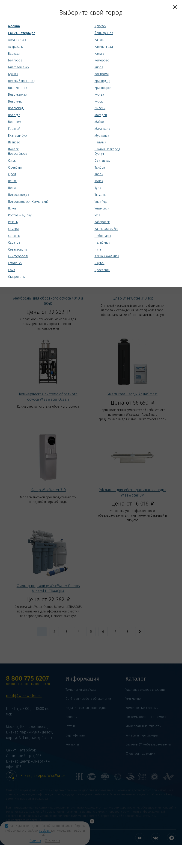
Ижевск (13, 149)
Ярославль (102, 270)
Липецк (100, 108)
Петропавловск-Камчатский (28, 202)
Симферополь (18, 256)
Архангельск (17, 40)
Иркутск (100, 26)
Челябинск (102, 243)
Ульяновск (102, 208)
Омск (12, 161)
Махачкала (102, 129)
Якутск (99, 263)
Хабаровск (102, 222)
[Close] (175, 7)
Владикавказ (17, 95)
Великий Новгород (21, 81)
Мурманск (102, 136)
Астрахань (15, 47)
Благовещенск (18, 67)
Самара (13, 229)
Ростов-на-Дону (20, 215)
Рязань (13, 222)
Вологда (14, 115)
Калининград (104, 47)
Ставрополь (16, 277)
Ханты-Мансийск (106, 229)
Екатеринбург (18, 136)
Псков (12, 208)
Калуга (99, 54)
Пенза (12, 181)
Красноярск (103, 88)
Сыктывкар (102, 161)
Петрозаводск (18, 195)
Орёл (12, 174)
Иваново (14, 142)
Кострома (102, 74)
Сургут (99, 154)
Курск (99, 101)
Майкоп (100, 122)
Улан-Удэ (101, 202)
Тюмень (100, 195)
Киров (99, 67)
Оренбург (15, 168)
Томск (99, 181)
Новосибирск (17, 154)
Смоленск (15, 263)
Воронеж (14, 122)
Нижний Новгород (107, 149)
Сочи (11, 270)
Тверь (99, 174)
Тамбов (100, 168)
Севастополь (17, 249)
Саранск (14, 236)
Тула (98, 188)
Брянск (13, 74)
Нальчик (100, 142)
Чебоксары (103, 236)
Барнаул (14, 54)
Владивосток (17, 88)
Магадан (101, 115)
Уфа (97, 215)
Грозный (14, 129)
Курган (99, 95)
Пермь (12, 188)
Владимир (15, 101)
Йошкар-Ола (104, 33)
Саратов (14, 243)
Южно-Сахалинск (107, 256)
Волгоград (16, 108)
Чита (98, 249)
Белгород (15, 60)
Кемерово (102, 60)
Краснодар (102, 81)
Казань (99, 40)
